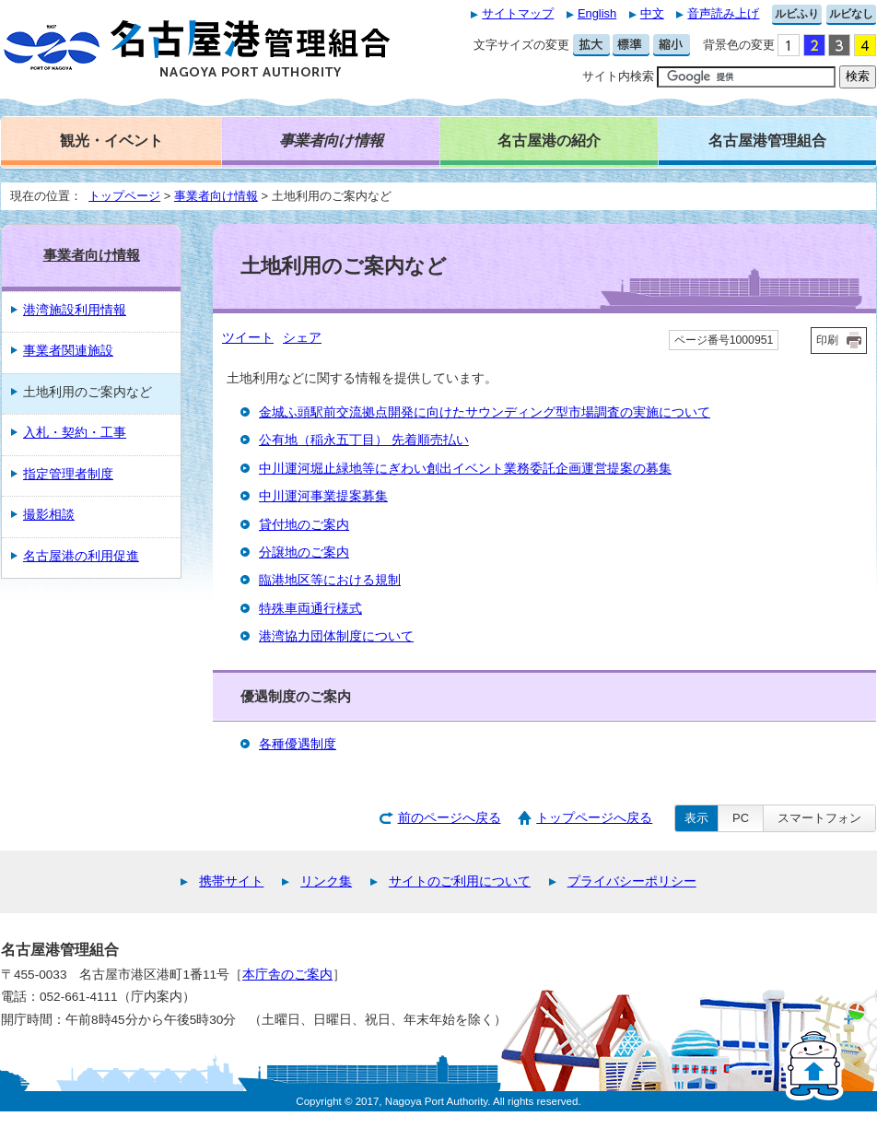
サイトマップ (518, 13)
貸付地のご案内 (304, 525)
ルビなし (851, 13)
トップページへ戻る (594, 818)
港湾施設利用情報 (74, 310)
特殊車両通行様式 (310, 609)
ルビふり (797, 13)
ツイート (248, 338)
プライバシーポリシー (631, 881)
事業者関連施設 (68, 351)
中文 (652, 13)
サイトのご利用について (460, 881)
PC (740, 818)
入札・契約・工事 (74, 433)
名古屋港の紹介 (549, 140)
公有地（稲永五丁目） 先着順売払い (364, 440)
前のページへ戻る (449, 818)
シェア (302, 338)
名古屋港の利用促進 (81, 556)
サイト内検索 (618, 76)
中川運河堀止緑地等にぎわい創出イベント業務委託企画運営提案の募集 (465, 469)
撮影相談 (49, 515)
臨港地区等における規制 (330, 580)
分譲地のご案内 (304, 552)
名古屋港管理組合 (767, 140)
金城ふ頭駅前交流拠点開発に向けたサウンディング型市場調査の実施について (484, 412)
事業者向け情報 (216, 196)
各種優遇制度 (297, 744)
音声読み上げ (723, 13)
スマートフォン (819, 818)
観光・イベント (111, 140)
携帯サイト (231, 881)
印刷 (827, 340)
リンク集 (326, 881)
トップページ (124, 196)
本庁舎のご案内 (287, 974)
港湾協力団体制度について (336, 636)
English (597, 13)
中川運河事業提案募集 (323, 496)
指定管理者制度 (68, 474)
